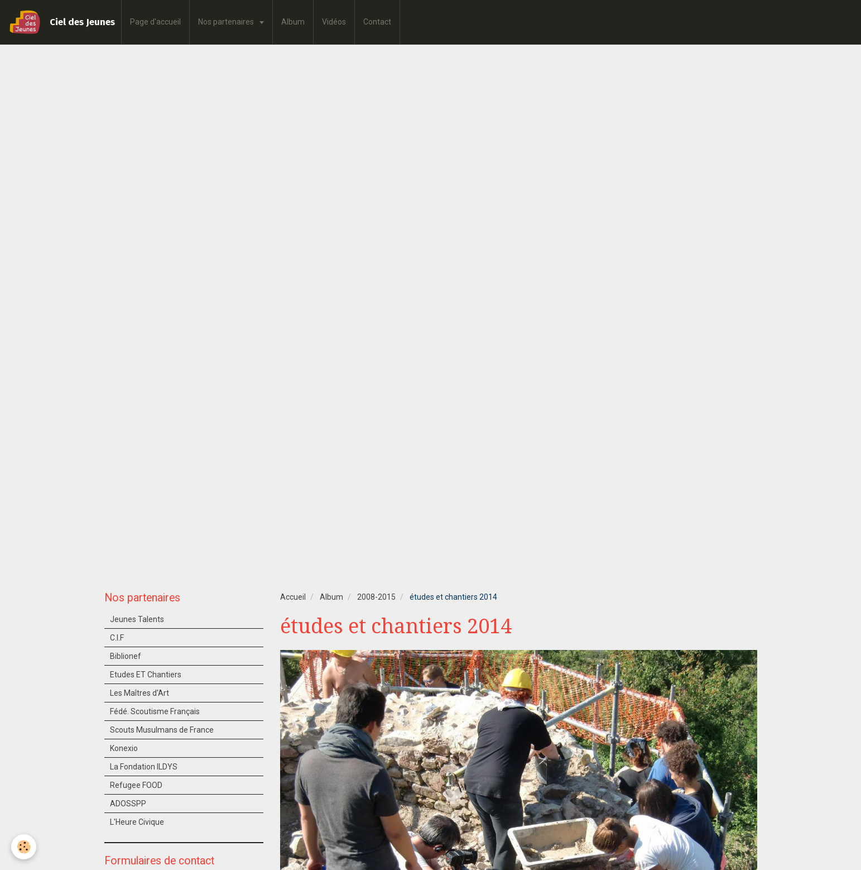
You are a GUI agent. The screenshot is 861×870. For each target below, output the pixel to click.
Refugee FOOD (136, 785)
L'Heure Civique (137, 822)
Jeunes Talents (137, 619)
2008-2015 (376, 596)
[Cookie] (23, 846)
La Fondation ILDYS (143, 766)
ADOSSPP (128, 803)
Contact (377, 21)
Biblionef (125, 656)
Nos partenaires (227, 21)
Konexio (124, 748)
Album (293, 21)
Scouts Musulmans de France (162, 729)
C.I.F (117, 637)
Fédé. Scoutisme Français (155, 711)
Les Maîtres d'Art (139, 693)
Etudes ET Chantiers (145, 674)
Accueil (293, 596)
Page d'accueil (155, 21)
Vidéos (334, 21)
